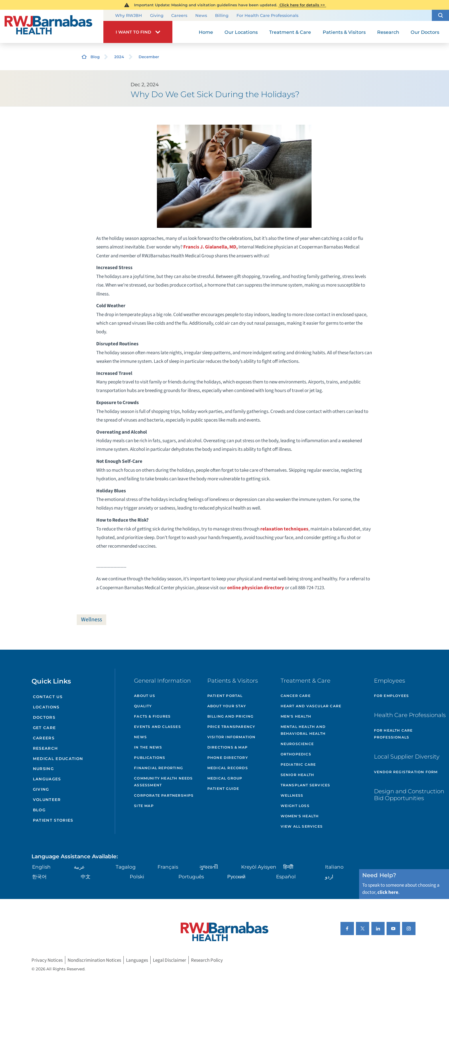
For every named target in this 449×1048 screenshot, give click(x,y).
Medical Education (58, 758)
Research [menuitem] (388, 32)
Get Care (44, 727)
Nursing (43, 768)
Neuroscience (297, 744)
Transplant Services (305, 785)
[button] (440, 15)
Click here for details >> (302, 5)
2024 (119, 56)
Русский (236, 876)
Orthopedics (296, 754)
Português (191, 876)
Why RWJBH (128, 15)
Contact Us (47, 696)
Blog (95, 56)
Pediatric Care (298, 764)
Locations (46, 707)
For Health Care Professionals (267, 15)
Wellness (91, 620)
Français (167, 867)
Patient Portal (225, 696)
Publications (149, 757)
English (41, 867)
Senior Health (297, 775)
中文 (85, 876)
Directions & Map (227, 747)
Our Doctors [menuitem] (425, 32)
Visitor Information (231, 737)
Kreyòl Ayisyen (258, 867)
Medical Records (227, 768)
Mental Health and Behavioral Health (303, 730)
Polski (137, 876)
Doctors (44, 717)
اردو (329, 876)
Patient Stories (53, 820)
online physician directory (255, 587)
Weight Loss (295, 806)
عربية (79, 867)
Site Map (144, 806)
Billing (222, 15)
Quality (143, 706)
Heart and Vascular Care (311, 706)
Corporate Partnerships (164, 795)
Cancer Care (296, 696)
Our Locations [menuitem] (241, 32)
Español (286, 876)
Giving (157, 15)
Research (45, 748)
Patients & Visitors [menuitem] (344, 32)
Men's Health (296, 716)
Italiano (334, 867)
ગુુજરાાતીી (208, 867)
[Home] (51, 26)
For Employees (391, 696)
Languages (47, 779)
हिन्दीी (288, 867)
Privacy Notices (47, 960)
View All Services (302, 826)
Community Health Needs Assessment (163, 781)
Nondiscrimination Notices (94, 960)
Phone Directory (227, 757)
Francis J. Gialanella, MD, (211, 246)
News (201, 15)
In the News (148, 747)
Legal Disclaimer (169, 960)
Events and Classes (157, 726)
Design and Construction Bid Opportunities (409, 795)
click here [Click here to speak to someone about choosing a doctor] (387, 892)
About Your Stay (226, 706)
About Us (144, 696)
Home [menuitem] (206, 32)
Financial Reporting (158, 768)
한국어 (39, 876)
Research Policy (207, 960)
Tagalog (126, 867)
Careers (179, 15)
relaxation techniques (284, 528)
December (149, 56)
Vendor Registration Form (406, 772)
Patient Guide (223, 788)
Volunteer (47, 799)
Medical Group (225, 778)
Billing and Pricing (230, 716)
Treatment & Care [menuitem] (290, 32)
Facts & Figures (152, 716)
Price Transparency (231, 726)
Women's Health (300, 816)
